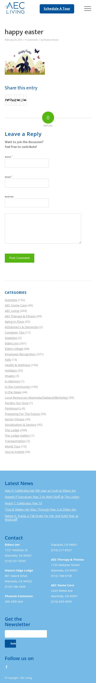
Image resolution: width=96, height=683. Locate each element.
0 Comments (31, 39)
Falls (8, 359)
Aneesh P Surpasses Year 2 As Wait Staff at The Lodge (42, 497)
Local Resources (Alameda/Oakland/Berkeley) (36, 397)
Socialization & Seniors (20, 425)
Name (9, 157)
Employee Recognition (20, 354)
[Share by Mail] (25, 100)
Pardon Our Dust (16, 403)
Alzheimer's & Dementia (21, 327)
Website (9, 197)
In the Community (17, 387)
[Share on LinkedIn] (13, 100)
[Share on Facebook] (5, 100)
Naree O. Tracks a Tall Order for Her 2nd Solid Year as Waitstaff (41, 517)
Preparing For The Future (22, 414)
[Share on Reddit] (21, 100)
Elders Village (14, 349)
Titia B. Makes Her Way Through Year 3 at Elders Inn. (41, 509)
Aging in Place (14, 321)
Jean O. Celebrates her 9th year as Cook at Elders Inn (40, 491)
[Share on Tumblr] (15, 100)
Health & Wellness (17, 365)
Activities (11, 300)
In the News (13, 392)
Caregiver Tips (15, 332)
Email (8, 177)
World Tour (12, 446)
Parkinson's (13, 408)
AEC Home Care (16, 305)
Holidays (11, 370)
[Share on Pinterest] (10, 100)
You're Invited (14, 452)
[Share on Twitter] (8, 100)
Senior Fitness (14, 419)
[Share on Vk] (18, 100)
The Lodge (12, 430)
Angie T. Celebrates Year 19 (23, 503)
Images (10, 376)
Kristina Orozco (51, 39)
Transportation (15, 441)
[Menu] (85, 8)
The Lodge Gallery (17, 435)
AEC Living (12, 311)
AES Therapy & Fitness (20, 316)
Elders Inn (12, 343)
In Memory (12, 381)
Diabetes (11, 338)
